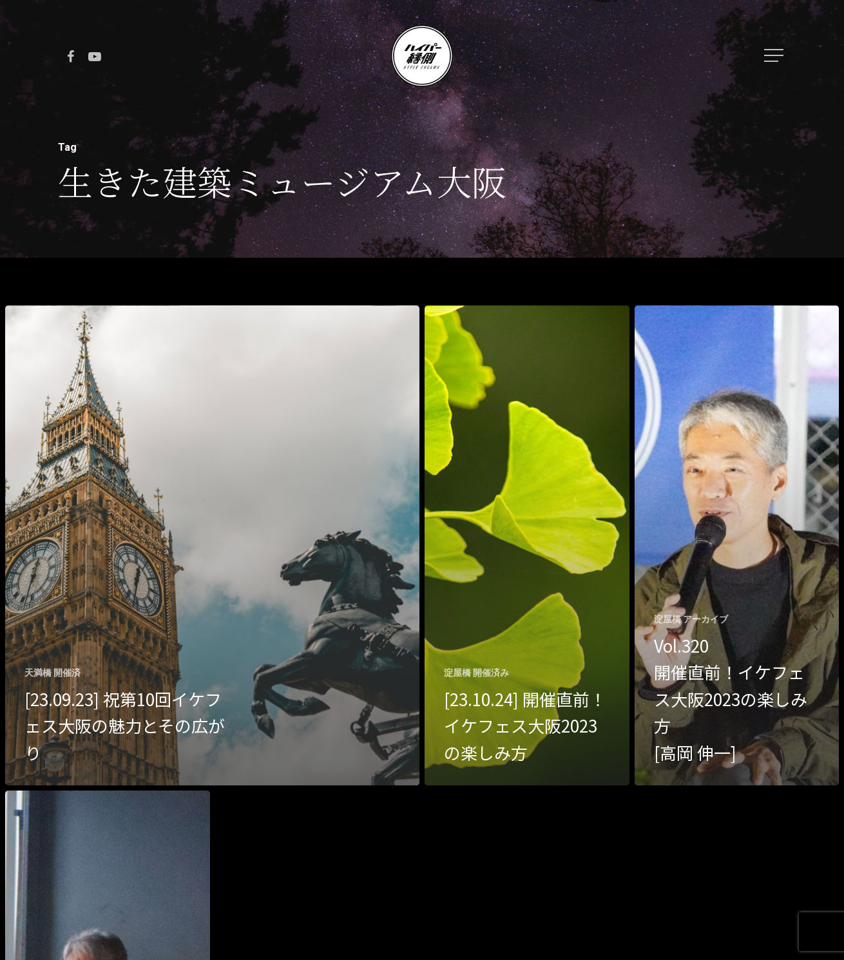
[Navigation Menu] (775, 55)
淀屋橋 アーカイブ (691, 619)
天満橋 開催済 (52, 672)
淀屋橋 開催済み (476, 672)
